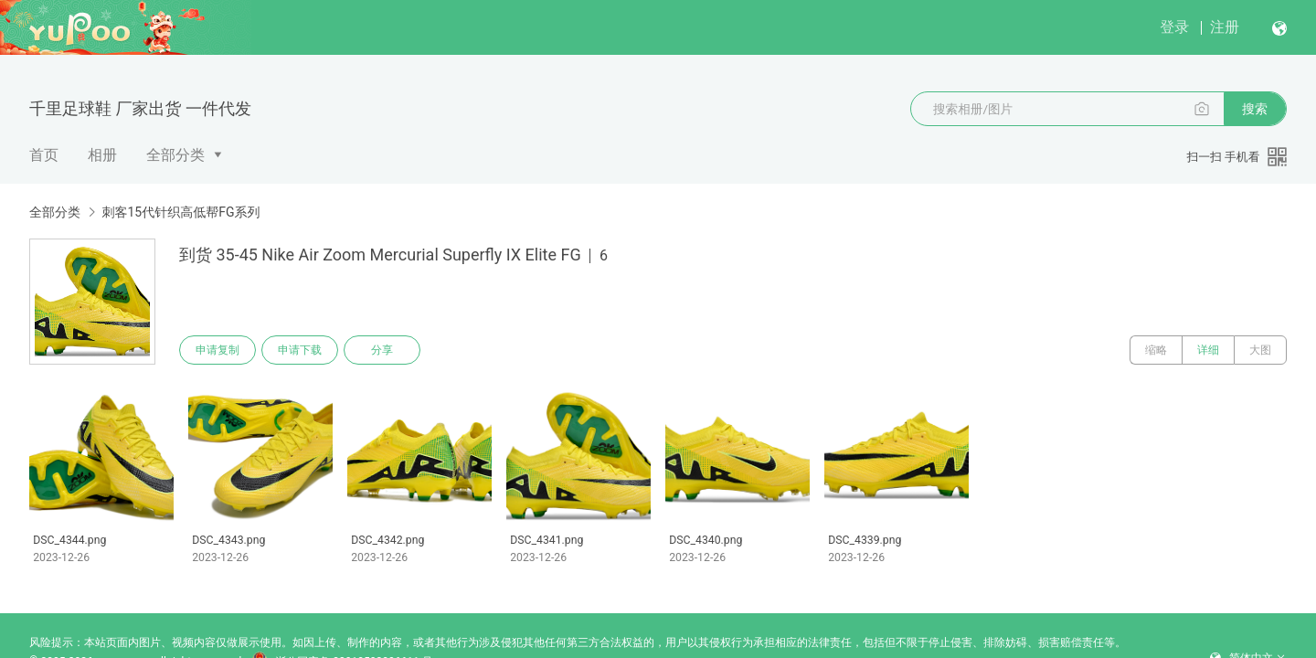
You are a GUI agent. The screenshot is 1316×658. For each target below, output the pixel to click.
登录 (1174, 27)
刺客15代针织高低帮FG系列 (180, 212)
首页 (43, 155)
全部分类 (175, 155)
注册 (1224, 27)
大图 (1260, 350)
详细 (1208, 350)
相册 (102, 155)
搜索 (1255, 108)
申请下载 (300, 350)
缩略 (1156, 350)
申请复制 (217, 350)
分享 (382, 350)
